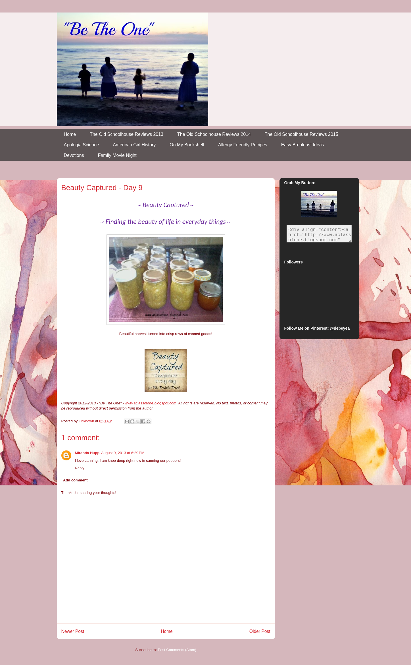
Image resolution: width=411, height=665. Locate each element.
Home (70, 134)
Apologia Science (81, 144)
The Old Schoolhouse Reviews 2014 (214, 134)
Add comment (75, 480)
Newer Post (72, 631)
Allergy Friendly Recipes (242, 144)
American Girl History (134, 144)
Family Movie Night (117, 155)
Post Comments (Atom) (177, 650)
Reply (79, 468)
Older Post (259, 631)
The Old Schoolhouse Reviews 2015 (301, 134)
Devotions (74, 155)
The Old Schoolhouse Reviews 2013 (126, 134)
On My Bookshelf (187, 144)
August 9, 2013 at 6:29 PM (122, 453)
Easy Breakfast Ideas (302, 144)
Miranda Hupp (87, 453)
